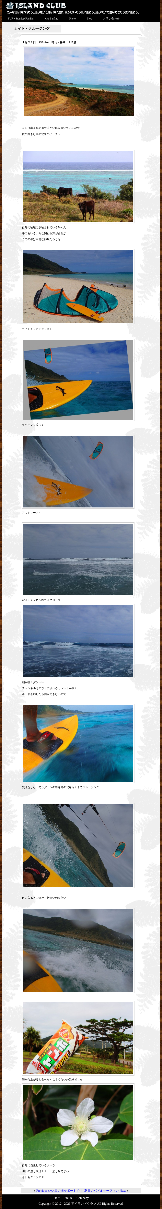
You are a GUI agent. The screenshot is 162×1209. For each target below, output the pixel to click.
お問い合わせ (111, 18)
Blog (89, 18)
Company (82, 1198)
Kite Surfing (51, 18)
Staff (56, 1198)
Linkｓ (68, 1198)
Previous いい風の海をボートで (57, 1190)
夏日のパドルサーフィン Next (105, 1190)
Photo (72, 18)
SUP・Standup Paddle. (21, 18)
